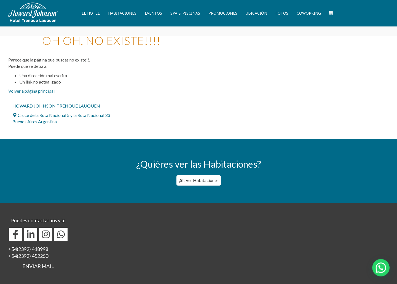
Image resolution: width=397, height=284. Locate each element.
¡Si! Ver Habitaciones (199, 180)
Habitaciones (122, 13)
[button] (383, 274)
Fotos (281, 13)
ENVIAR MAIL (38, 266)
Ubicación (256, 13)
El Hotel (91, 13)
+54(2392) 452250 (28, 256)
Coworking (309, 13)
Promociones (222, 13)
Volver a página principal (31, 90)
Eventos (153, 13)
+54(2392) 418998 (28, 249)
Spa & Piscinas (185, 13)
